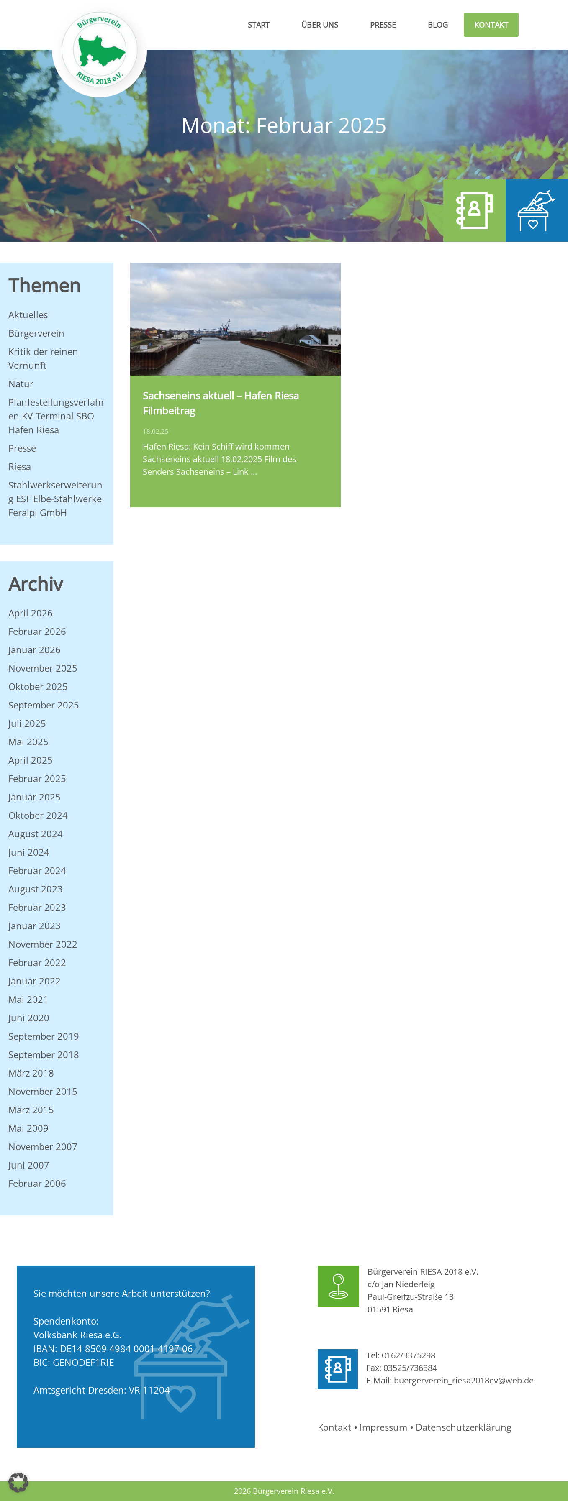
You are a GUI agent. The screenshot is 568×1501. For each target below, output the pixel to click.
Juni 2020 (28, 1017)
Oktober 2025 (38, 686)
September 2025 (43, 704)
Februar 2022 (37, 962)
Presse (383, 25)
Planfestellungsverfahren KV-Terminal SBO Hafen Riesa (56, 416)
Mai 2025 (28, 741)
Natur (20, 383)
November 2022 (42, 944)
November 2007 (42, 1146)
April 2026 (30, 612)
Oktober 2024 (38, 815)
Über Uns (319, 25)
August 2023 (35, 888)
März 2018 (31, 1072)
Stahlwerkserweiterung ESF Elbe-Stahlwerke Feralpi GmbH (55, 498)
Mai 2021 (28, 999)
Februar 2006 (37, 1183)
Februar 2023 (37, 907)
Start (259, 25)
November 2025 (42, 668)
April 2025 (30, 760)
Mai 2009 (28, 1128)
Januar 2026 (34, 649)
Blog (438, 25)
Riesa (19, 466)
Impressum (383, 1427)
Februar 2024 (37, 870)
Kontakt (491, 25)
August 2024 (35, 833)
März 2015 (31, 1109)
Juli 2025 (27, 723)
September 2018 (43, 1054)
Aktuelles (28, 314)
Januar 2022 (34, 980)
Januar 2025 (34, 796)
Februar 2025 (37, 778)
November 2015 (42, 1091)
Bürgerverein (36, 333)
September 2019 (43, 1036)
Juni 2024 (28, 852)
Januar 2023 (34, 925)
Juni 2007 (28, 1164)
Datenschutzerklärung (463, 1427)
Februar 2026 (37, 631)
